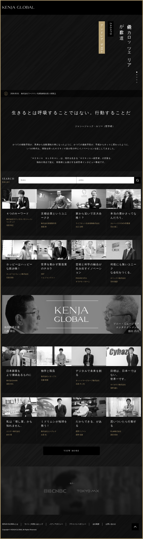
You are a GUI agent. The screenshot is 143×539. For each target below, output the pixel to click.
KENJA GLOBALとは (10, 524)
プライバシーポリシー (77, 524)
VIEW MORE (71, 450)
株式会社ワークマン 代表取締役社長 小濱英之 (38, 94)
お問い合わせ (111, 524)
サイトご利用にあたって (33, 524)
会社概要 (96, 524)
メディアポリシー (56, 524)
